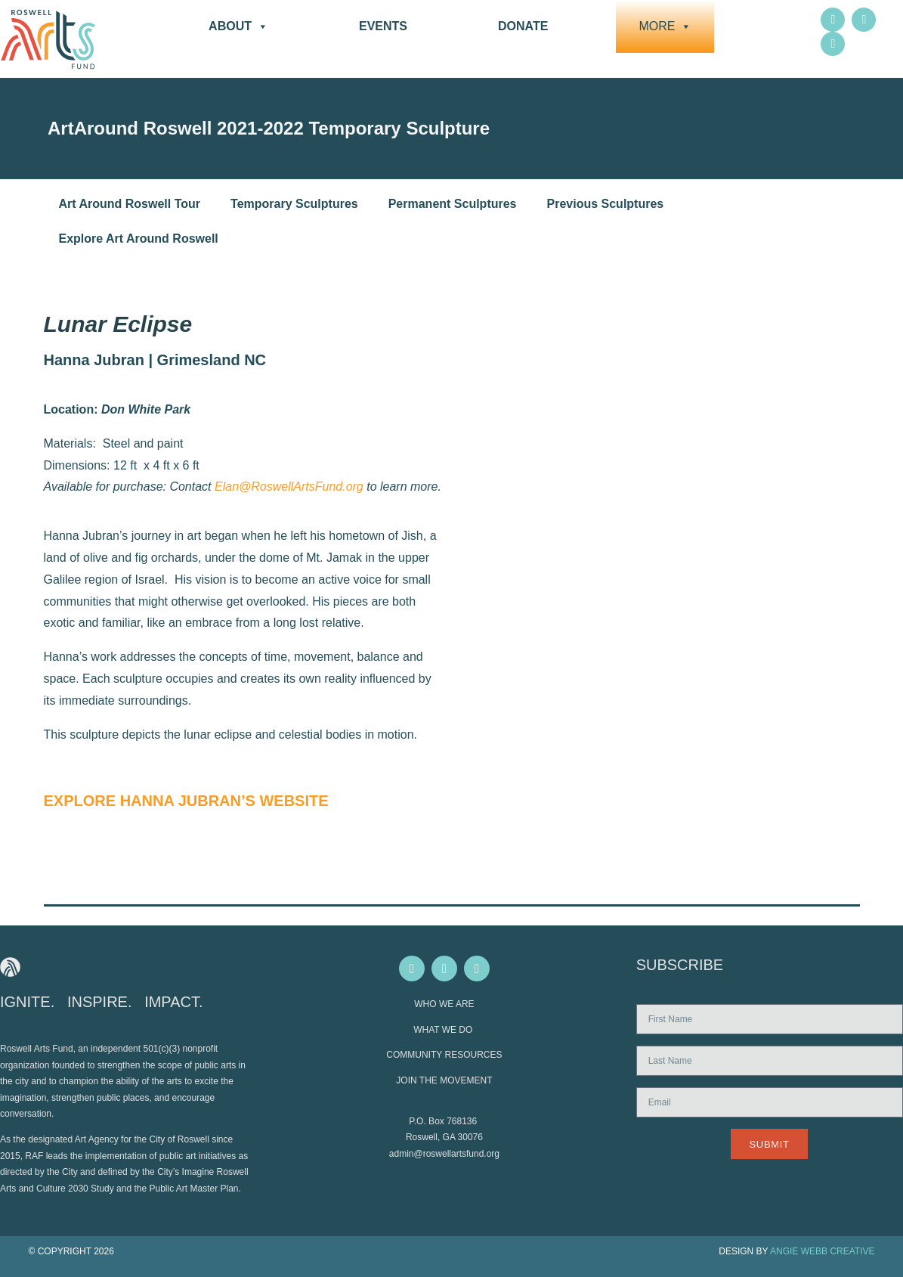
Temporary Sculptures (294, 203)
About (238, 26)
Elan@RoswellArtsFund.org (289, 486)
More (665, 26)
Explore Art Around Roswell (138, 238)
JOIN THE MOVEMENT (444, 1080)
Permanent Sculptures (452, 203)
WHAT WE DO (444, 1029)
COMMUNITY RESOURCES (444, 1054)
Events (383, 26)
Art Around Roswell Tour (130, 203)
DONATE (523, 26)
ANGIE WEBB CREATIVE (822, 1251)
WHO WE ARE (444, 1004)
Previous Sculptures (605, 203)
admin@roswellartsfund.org (444, 1153)
